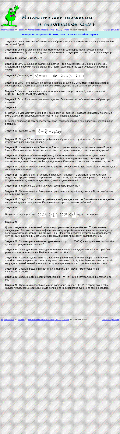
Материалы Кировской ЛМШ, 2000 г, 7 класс (48, 30)
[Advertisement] (108, 15)
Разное (21, 30)
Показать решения (110, 30)
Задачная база (7, 30)
